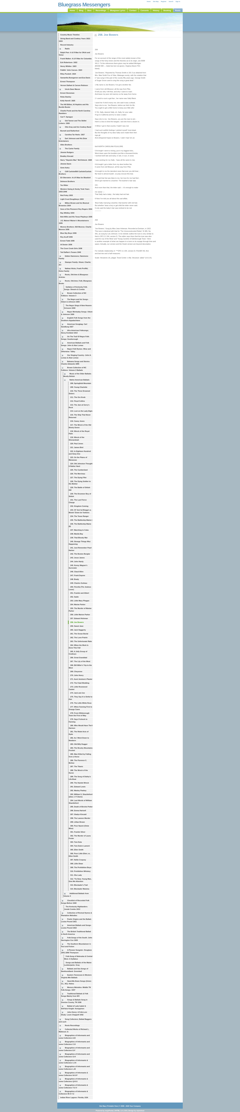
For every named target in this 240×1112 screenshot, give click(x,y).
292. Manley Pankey (78, 790)
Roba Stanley (65, 97)
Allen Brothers (66, 145)
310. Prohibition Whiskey (80, 871)
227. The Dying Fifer (78, 477)
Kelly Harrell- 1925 (67, 101)
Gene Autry (64, 168)
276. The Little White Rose (81, 703)
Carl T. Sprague (66, 117)
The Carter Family (72, 148)
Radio (67, 49)
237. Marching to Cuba (79, 530)
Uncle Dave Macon (72, 89)
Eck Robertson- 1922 (68, 62)
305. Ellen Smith (76, 850)
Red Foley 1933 (66, 195)
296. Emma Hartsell (78, 810)
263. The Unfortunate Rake (81, 641)
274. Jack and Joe (77, 693)
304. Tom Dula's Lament (80, 846)
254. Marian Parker (77, 604)
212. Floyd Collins (77, 401)
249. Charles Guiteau (78, 583)
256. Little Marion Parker (80, 615)
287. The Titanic (76, 766)
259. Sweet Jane (76, 626)
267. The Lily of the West (80, 661)
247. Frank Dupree (77, 575)
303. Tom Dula (76, 842)
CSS (125, 1111)
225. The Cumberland (79, 470)
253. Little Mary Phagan (79, 601)
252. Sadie (74, 597)
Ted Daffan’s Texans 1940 (70, 252)
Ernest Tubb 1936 (67, 241)
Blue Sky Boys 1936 (68, 233)
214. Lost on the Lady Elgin (81, 411)
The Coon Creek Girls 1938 (71, 248)
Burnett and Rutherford (69, 131)
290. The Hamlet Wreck (79, 783)
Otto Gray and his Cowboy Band (78, 127)
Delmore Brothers (67, 181)
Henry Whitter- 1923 (68, 66)
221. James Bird (76, 447)
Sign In (178, 1)
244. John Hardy (76, 561)
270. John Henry (76, 675)
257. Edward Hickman (79, 618)
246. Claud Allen (76, 572)
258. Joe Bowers (77, 622)
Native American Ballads (79, 380)
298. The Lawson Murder (80, 818)
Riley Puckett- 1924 (68, 74)
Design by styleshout (136, 1111)
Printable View (112, 1106)
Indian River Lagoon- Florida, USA (74, 1097)
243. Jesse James (77, 558)
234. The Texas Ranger (79, 516)
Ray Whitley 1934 (67, 213)
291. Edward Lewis (78, 787)
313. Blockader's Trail (79, 885)
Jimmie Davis (65, 164)
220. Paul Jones (76, 443)
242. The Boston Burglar (80, 554)
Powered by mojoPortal (104, 1111)
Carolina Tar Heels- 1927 (75, 135)
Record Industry (66, 45)
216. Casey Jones (77, 421)
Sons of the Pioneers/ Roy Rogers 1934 (76, 209)
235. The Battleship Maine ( (81, 520)
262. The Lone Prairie (79, 637)
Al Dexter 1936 (66, 244)
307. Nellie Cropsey (78, 860)
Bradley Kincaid (66, 156)
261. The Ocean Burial (79, 634)
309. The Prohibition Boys (80, 867)
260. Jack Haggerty (78, 630)
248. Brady (74, 579)
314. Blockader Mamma (79, 889)
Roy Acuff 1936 (66, 237)
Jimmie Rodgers (67, 152)
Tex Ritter (64, 185)
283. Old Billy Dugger (79, 744)
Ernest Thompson (67, 81)
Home (149, 1)
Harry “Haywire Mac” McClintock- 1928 (76, 160)
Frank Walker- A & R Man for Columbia (76, 59)
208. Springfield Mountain (80, 383)
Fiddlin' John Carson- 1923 (71, 70)
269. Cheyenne (76, 671)
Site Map (156, 1)
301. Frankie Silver (77, 832)
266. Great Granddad (78, 657)
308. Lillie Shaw (76, 864)
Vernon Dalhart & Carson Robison (74, 85)
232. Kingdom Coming (79, 506)
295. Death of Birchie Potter (81, 807)
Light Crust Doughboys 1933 (72, 199)
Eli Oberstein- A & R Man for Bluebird (75, 178)
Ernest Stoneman (67, 93)
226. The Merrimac (77, 474)
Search (171, 1)
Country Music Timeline (70, 35)
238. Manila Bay (76, 534)
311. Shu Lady (76, 875)
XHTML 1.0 (118, 1111)
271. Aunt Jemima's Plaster (81, 679)
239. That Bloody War (79, 538)
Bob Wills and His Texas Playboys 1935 (76, 217)
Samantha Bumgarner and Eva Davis (75, 78)
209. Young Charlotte (78, 387)
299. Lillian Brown (77, 822)
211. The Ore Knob (77, 397)
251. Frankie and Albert (79, 593)
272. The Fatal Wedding (79, 683)
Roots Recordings (72, 1025)
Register (163, 1)
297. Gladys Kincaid (78, 814)
